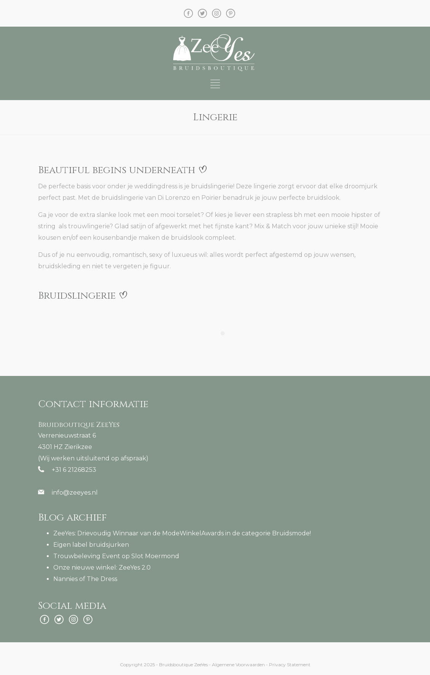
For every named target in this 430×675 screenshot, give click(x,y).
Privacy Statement (290, 664)
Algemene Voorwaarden (238, 664)
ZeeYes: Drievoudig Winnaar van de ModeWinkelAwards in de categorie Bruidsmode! (182, 533)
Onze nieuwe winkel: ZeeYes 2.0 (102, 567)
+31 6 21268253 (74, 469)
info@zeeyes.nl (75, 492)
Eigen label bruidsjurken (91, 544)
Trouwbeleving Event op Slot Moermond (116, 556)
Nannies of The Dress (85, 579)
